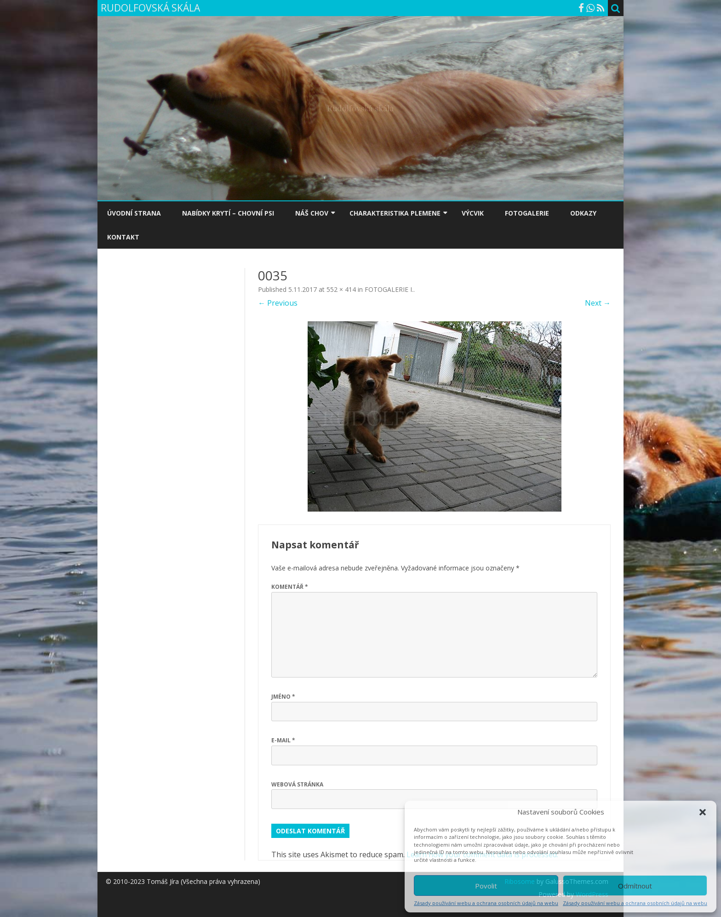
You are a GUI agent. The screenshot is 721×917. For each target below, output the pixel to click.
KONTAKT (123, 237)
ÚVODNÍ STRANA (134, 213)
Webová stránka (297, 784)
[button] (702, 812)
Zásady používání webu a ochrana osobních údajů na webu (486, 903)
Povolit (486, 885)
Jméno (283, 697)
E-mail (283, 740)
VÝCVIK (473, 213)
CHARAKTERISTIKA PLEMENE (395, 213)
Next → (598, 303)
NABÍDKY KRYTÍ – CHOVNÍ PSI (228, 213)
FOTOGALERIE (527, 213)
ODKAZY (583, 213)
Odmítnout (635, 885)
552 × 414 (341, 289)
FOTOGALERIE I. (389, 289)
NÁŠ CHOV (311, 213)
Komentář (289, 587)
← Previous (278, 303)
